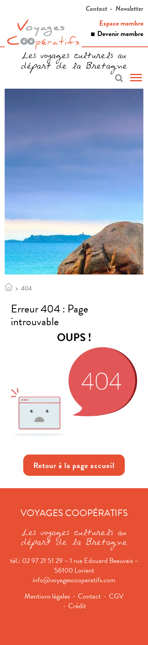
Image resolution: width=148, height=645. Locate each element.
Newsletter (129, 8)
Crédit (77, 605)
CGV (116, 596)
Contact (96, 8)
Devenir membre (120, 33)
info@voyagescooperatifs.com (74, 580)
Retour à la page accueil (74, 465)
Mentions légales (47, 596)
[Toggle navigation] (136, 78)
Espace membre (121, 23)
